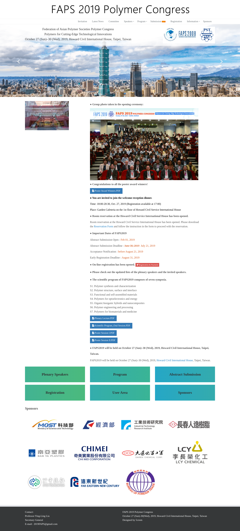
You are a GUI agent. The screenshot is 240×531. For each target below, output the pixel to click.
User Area (120, 393)
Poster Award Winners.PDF (106, 191)
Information (192, 21)
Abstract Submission (185, 374)
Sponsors (207, 21)
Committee (113, 21)
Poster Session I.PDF (103, 333)
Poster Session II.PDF (103, 340)
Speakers (128, 21)
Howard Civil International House (174, 360)
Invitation (82, 21)
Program (141, 21)
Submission (158, 21)
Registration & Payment (147, 265)
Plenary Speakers (55, 374)
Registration (176, 21)
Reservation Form (103, 226)
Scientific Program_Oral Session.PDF (111, 325)
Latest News (98, 21)
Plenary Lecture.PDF (103, 318)
